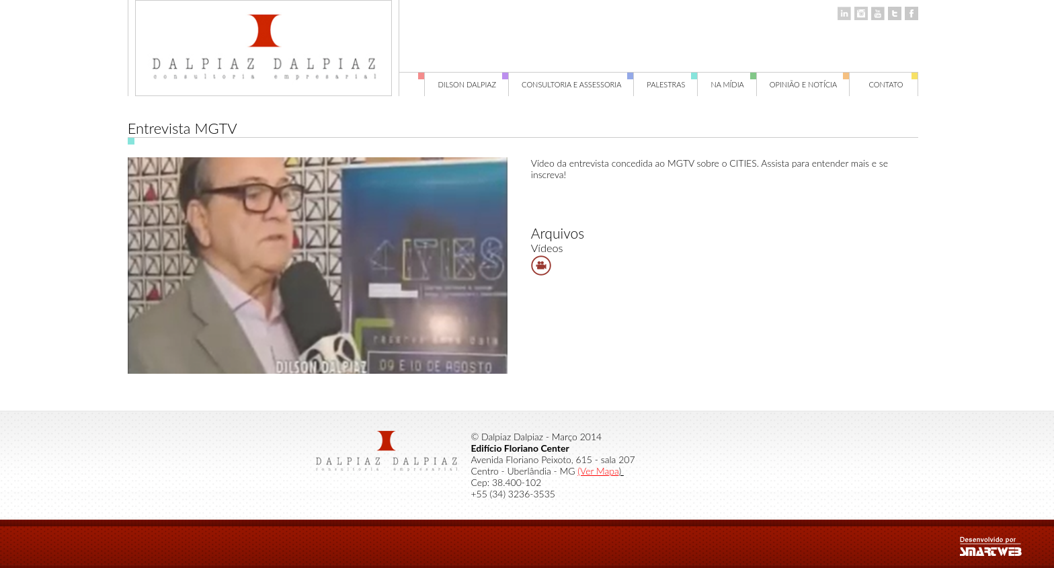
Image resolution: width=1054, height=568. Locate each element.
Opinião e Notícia (810, 84)
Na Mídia (733, 84)
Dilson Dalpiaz (473, 84)
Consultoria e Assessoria (578, 84)
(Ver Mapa (597, 471)
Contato (893, 84)
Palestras (672, 84)
